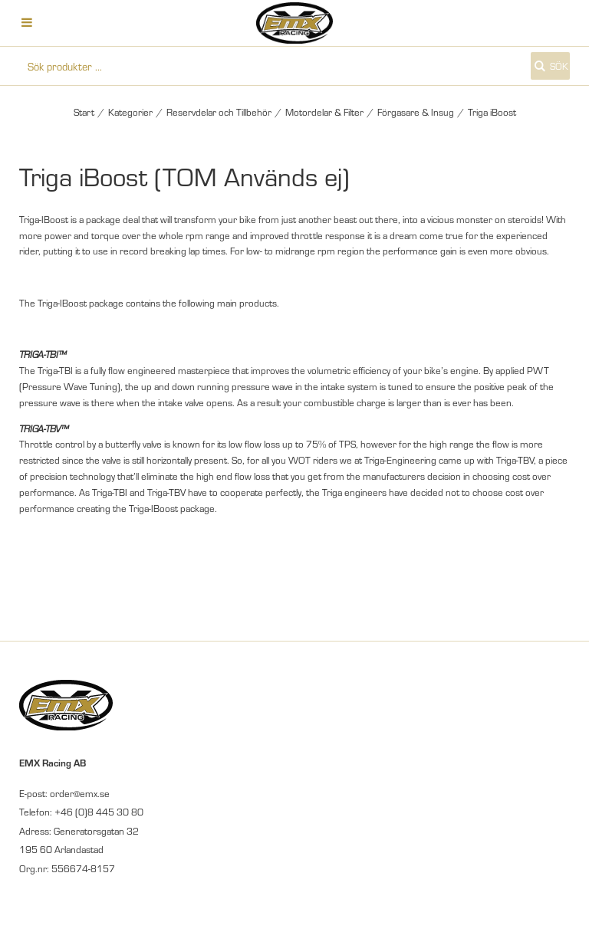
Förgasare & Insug (415, 112)
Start (84, 112)
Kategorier (130, 112)
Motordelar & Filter (324, 112)
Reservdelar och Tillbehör (218, 112)
